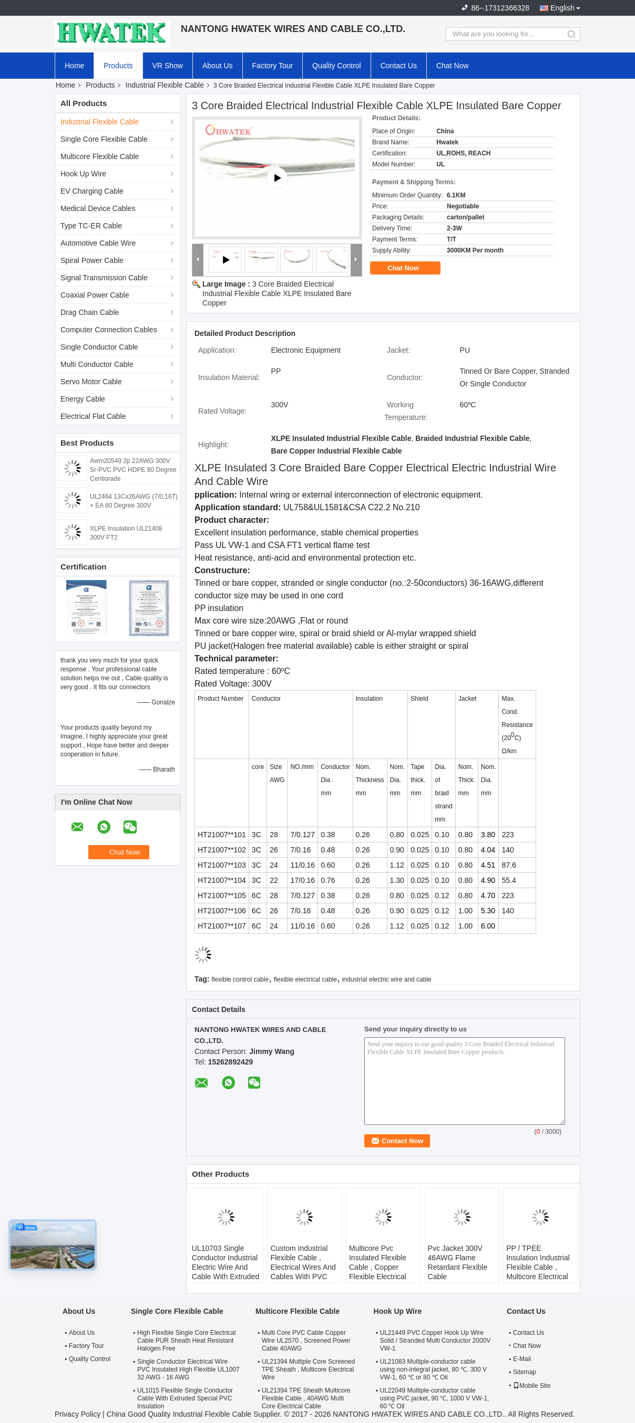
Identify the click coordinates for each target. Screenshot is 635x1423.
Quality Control (336, 65)
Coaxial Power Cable (94, 295)
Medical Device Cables (97, 208)
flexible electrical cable (305, 979)
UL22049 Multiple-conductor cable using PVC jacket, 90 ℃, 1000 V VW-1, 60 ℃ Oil (434, 1398)
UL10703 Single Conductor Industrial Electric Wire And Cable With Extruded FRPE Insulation (225, 1267)
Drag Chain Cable (89, 312)
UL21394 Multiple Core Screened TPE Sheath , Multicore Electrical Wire (308, 1369)
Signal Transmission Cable (104, 277)
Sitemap (524, 1372)
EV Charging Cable (92, 191)
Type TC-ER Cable (91, 226)
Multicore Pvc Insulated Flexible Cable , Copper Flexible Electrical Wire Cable (377, 1267)
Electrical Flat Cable (93, 416)
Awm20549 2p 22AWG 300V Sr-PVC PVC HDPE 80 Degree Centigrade (133, 469)
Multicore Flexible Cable (99, 156)
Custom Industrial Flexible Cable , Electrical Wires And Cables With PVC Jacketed (302, 1267)
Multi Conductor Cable (97, 364)
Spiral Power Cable (92, 260)
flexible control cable (240, 979)
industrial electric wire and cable (387, 979)
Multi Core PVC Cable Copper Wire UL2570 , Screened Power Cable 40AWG (306, 1340)
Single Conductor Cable (99, 347)
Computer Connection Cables (108, 329)
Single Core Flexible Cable (104, 139)
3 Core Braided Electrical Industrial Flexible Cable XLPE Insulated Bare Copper (276, 293)
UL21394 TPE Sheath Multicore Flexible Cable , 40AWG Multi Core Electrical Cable (306, 1398)
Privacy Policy (77, 1414)
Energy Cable (82, 399)
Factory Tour (272, 65)
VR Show (167, 65)
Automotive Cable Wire (98, 243)
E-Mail (522, 1359)
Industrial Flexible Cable (165, 85)
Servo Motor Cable (91, 381)
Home (74, 65)
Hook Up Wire (83, 174)
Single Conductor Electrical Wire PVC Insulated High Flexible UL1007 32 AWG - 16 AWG (188, 1369)
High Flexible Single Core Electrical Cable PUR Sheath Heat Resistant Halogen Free (186, 1340)
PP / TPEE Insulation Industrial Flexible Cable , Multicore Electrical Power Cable (538, 1267)
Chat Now (452, 65)
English (562, 8)
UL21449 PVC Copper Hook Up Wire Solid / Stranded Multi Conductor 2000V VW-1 (435, 1340)
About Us (217, 65)
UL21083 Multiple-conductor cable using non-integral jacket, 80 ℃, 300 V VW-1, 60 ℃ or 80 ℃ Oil (433, 1369)
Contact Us (399, 65)
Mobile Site (531, 1385)
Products (118, 65)
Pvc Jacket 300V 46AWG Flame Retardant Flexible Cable (458, 1262)
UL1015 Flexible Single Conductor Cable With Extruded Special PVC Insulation (185, 1398)
